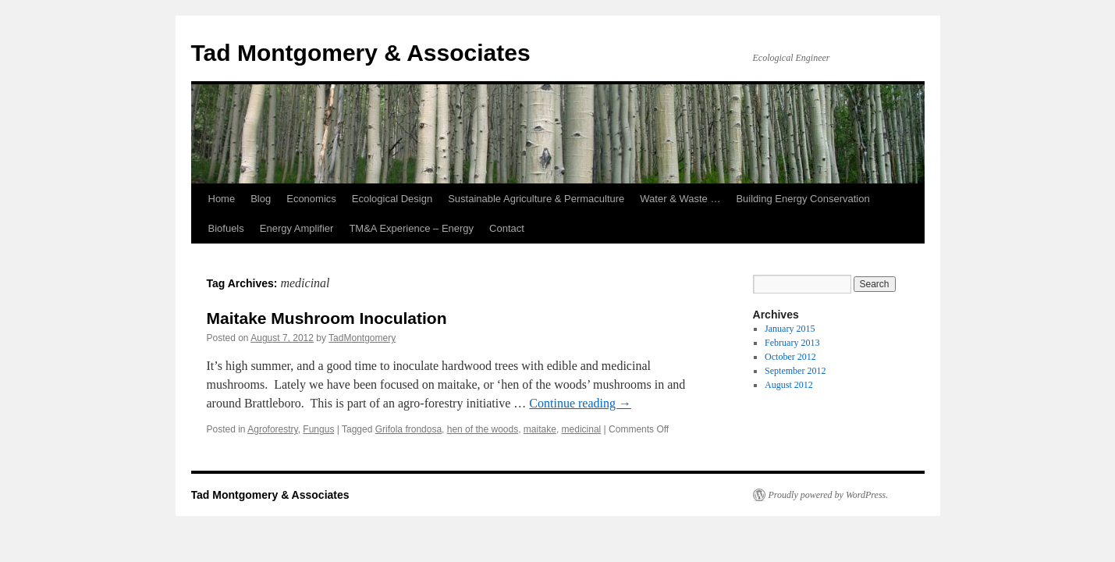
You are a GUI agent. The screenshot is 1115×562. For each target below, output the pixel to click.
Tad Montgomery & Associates (361, 53)
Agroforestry (272, 429)
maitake (540, 429)
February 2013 (792, 342)
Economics (311, 199)
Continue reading (580, 403)
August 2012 (789, 384)
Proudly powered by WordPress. (829, 494)
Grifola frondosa (408, 429)
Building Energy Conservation (802, 199)
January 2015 (790, 328)
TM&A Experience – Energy (411, 228)
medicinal (582, 429)
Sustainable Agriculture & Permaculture (536, 199)
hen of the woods (482, 429)
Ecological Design (392, 199)
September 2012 (795, 370)
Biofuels (226, 228)
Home (222, 199)
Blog (260, 199)
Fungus (318, 429)
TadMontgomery (362, 338)
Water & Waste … (680, 199)
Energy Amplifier (297, 228)
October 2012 (790, 356)
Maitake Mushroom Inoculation (327, 318)
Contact (506, 228)
